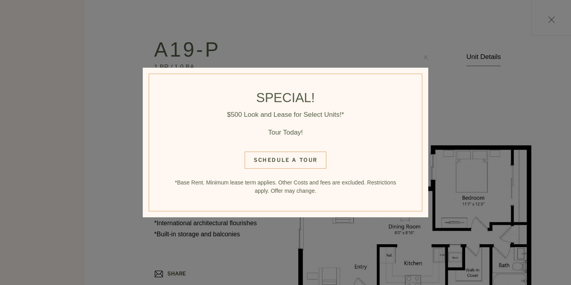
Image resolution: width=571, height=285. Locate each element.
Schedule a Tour (286, 160)
